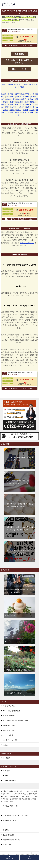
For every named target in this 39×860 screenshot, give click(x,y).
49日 (6, 775)
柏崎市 (33, 96)
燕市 (3, 99)
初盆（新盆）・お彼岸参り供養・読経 (15, 720)
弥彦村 (25, 110)
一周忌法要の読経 (9, 715)
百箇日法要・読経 (9, 730)
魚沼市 (13, 107)
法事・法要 (6, 771)
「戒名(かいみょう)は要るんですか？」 (18, 670)
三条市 (18, 96)
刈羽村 (23, 112)
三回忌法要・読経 (9, 725)
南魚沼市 (19, 102)
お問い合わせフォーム (27, 243)
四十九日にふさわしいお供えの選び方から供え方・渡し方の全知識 (20, 551)
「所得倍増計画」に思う (13, 693)
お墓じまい (6, 745)
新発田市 (26, 96)
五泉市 (10, 104)
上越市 (17, 94)
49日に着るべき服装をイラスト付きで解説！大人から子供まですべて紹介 (20, 528)
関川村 (30, 112)
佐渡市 (12, 102)
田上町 (32, 110)
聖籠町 (12, 110)
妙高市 (28, 107)
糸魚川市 (18, 104)
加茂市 (5, 110)
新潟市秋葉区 (21, 99)
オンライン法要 (8, 735)
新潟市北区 (10, 99)
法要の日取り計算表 (9, 820)
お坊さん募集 (7, 844)
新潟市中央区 (26, 94)
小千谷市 (21, 107)
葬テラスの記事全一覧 (10, 806)
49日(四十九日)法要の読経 (11, 711)
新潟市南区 (27, 104)
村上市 (5, 102)
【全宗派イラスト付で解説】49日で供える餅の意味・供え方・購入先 (20, 505)
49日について (9, 641)
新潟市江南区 (33, 99)
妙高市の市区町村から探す (12, 84)
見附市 (7, 107)
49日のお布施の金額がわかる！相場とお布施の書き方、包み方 (20, 459)
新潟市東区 (10, 96)
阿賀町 (18, 110)
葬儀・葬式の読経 (9, 706)
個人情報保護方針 (9, 835)
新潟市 (3, 94)
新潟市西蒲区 (30, 102)
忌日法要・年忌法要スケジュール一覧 (15, 815)
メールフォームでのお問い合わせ (20, 45)
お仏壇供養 (6, 758)
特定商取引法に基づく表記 (11, 840)
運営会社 (6, 830)
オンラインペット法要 (10, 740)
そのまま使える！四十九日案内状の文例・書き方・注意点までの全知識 (19, 482)
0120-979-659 (26, 36)
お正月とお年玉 (10, 615)
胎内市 (35, 107)
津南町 (17, 112)
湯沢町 (10, 112)
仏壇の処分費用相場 (9, 780)
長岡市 (10, 94)
